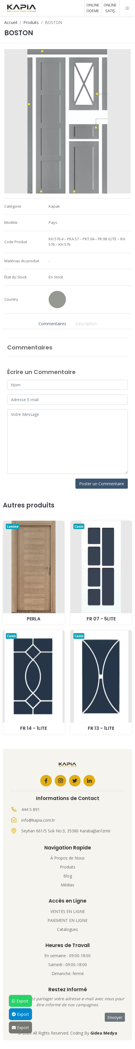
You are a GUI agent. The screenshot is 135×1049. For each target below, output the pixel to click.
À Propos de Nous (67, 858)
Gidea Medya (103, 1033)
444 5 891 (30, 809)
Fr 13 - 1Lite (101, 728)
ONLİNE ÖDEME (92, 7)
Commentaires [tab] (52, 323)
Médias (67, 885)
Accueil (10, 22)
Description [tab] (86, 323)
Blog (67, 876)
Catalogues (67, 929)
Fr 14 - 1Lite (33, 728)
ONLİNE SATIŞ (110, 7)
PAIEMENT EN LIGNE (67, 920)
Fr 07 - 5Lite (101, 618)
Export (20, 1001)
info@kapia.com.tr (38, 820)
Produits (31, 22)
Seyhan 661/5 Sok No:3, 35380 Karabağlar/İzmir (66, 831)
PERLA (33, 618)
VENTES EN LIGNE (67, 911)
